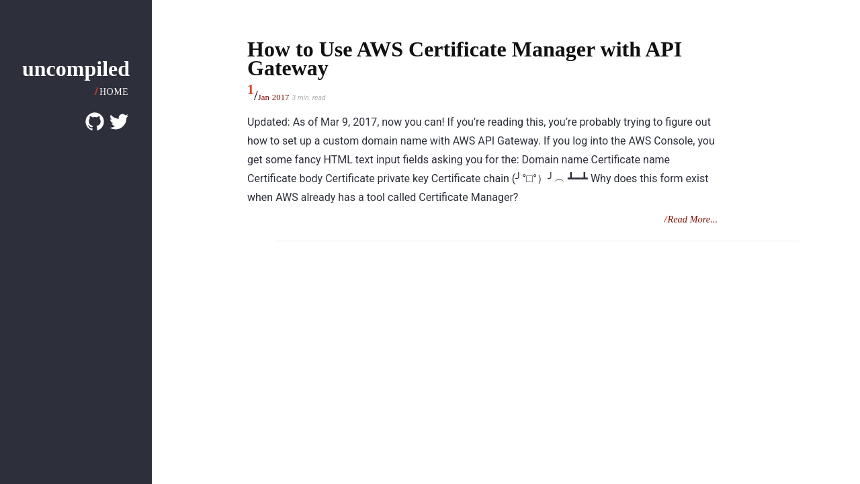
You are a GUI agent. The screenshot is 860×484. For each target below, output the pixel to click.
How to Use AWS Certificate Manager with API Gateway (464, 58)
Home (113, 92)
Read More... (692, 219)
